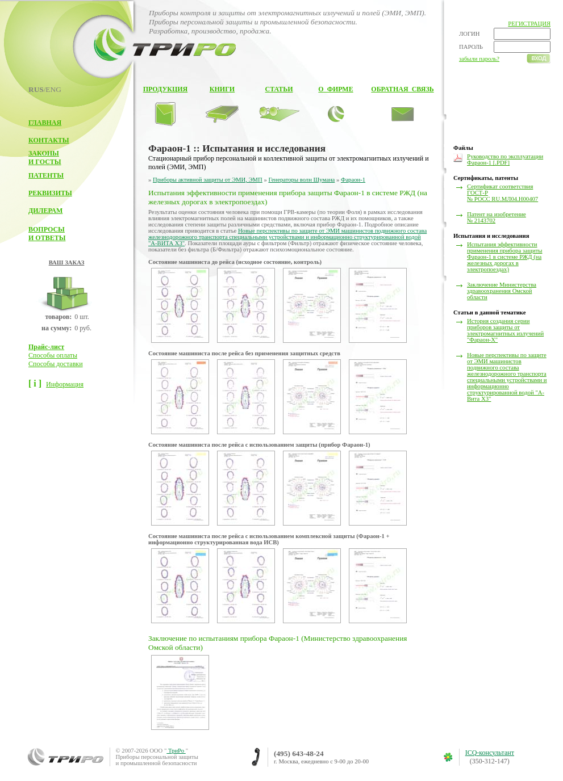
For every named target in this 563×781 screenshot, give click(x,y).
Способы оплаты (52, 355)
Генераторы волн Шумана (301, 180)
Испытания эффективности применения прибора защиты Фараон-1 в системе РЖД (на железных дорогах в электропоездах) (504, 256)
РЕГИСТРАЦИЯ (529, 23)
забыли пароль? (479, 59)
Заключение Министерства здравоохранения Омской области (501, 291)
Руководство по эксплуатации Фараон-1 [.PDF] (505, 159)
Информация (65, 384)
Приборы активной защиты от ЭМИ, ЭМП (207, 180)
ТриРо (175, 751)
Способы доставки (55, 364)
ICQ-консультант (489, 753)
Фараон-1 (353, 180)
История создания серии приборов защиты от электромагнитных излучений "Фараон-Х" (505, 330)
